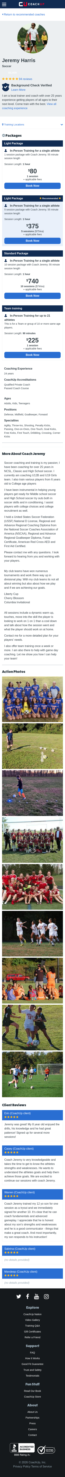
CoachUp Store (32, 1396)
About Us (32, 1412)
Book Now (32, 185)
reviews (25, 79)
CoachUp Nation (32, 1314)
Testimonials (32, 1375)
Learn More (18, 89)
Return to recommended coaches (23, 14)
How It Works (32, 1358)
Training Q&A (32, 1325)
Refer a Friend (32, 1337)
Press (32, 1423)
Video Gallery (32, 1320)
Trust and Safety (33, 1370)
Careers (32, 1429)
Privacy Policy (22, 1466)
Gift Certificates (32, 1331)
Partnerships (33, 1417)
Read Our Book (32, 1391)
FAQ (32, 1352)
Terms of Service (41, 1466)
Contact (32, 1435)
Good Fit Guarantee (33, 1364)
